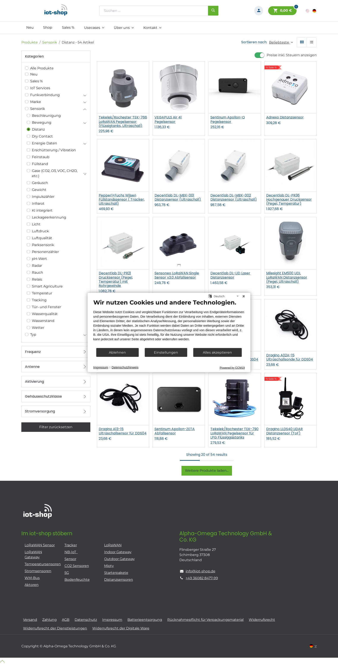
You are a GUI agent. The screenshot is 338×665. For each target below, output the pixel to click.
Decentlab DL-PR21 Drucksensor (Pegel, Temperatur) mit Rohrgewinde (116, 279)
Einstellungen (166, 352)
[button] (281, 42)
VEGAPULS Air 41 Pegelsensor (168, 119)
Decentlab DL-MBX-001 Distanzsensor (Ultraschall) (178, 197)
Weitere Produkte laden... (206, 470)
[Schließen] (244, 296)
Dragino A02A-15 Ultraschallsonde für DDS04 (289, 357)
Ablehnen (117, 352)
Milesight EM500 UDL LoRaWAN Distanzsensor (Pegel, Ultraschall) (286, 277)
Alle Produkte (42, 68)
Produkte (29, 42)
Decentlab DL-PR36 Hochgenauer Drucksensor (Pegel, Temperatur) (289, 199)
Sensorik (49, 42)
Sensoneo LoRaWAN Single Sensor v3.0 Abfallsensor (177, 275)
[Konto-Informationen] (258, 10)
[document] (169, 323)
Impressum (100, 367)
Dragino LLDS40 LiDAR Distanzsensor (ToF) (284, 431)
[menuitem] (29, 28)
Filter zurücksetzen (55, 427)
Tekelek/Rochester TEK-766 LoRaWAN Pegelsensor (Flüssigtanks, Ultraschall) (123, 121)
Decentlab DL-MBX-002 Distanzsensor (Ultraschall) (233, 197)
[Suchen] (213, 10)
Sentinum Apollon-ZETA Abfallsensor (175, 431)
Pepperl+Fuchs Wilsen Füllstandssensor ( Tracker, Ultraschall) (122, 199)
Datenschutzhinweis (125, 367)
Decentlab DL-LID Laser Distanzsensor (230, 275)
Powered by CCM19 (232, 367)
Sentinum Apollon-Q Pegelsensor (227, 119)
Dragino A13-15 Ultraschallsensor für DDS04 (123, 431)
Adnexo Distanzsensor (285, 117)
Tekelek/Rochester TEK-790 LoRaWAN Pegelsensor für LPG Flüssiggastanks (234, 433)
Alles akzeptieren (217, 352)
